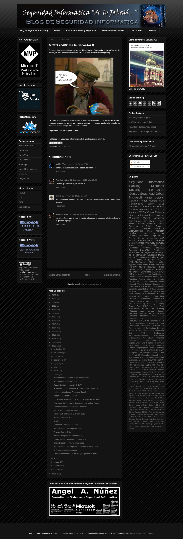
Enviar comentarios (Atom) (90, 284)
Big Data (147, 304)
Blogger (160, 257)
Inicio (87, 275)
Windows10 (150, 243)
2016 (54, 331)
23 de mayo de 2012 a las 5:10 (74, 196)
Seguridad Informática (146, 182)
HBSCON (139, 388)
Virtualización (134, 338)
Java (158, 393)
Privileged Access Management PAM (144, 414)
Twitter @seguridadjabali (140, 117)
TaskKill (136, 426)
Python (131, 417)
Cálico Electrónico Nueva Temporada (68, 443)
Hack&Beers (140, 323)
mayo (56, 374)
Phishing (145, 412)
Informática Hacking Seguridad (81, 30)
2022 (54, 310)
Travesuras (135, 221)
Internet (143, 209)
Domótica (152, 384)
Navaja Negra (147, 313)
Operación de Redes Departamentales (146, 407)
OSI (20, 197)
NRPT (156, 402)
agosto (57, 364)
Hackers (153, 30)
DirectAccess (142, 384)
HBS (162, 264)
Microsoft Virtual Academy (146, 218)
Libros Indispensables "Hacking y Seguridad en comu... (76, 454)
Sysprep (149, 424)
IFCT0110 (151, 350)
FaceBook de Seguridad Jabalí (142, 127)
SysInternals (159, 333)
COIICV (143, 377)
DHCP (131, 323)
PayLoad (138, 412)
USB (148, 362)
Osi (130, 333)
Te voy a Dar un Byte (62, 432)
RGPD (144, 417)
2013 (54, 342)
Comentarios (137, 166)
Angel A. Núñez (62, 180)
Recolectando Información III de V (67, 385)
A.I (144, 338)
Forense (142, 279)
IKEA (150, 391)
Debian (132, 348)
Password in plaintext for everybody (68, 436)
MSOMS (132, 398)
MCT (161, 200)
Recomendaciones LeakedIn (65, 396)
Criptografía (146, 228)
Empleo (132, 306)
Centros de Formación (142, 274)
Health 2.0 (156, 388)
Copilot (132, 343)
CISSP (150, 338)
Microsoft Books (156, 282)
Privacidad (152, 245)
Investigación (150, 353)
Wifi (130, 304)
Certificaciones (148, 206)
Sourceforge (24, 207)
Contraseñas (159, 379)
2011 (54, 474)
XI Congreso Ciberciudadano (65, 450)
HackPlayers (24, 160)
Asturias (133, 212)
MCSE (161, 236)
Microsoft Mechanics (156, 400)
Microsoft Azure (156, 209)
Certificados (159, 250)
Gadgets (155, 386)
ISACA (161, 350)
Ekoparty (137, 294)
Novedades (159, 331)
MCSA (142, 212)
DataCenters (154, 381)
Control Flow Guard (136, 381)
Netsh (145, 405)
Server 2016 (155, 203)
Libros (141, 238)
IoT (150, 393)
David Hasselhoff (156, 345)
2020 (54, 317)
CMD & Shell (137, 30)
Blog (145, 221)
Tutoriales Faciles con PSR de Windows (69, 407)
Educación (152, 255)
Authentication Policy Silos (153, 367)
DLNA (147, 381)
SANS (149, 417)
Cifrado (161, 224)
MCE (162, 238)
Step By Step (140, 424)
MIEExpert (160, 294)
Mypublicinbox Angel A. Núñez (142, 146)
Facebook (159, 228)
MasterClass (159, 398)
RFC (136, 417)
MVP (139, 282)
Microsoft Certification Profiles (142, 257)
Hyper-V (132, 264)
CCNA (151, 262)
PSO (147, 410)
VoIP (157, 301)
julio (56, 367)
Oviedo (132, 238)
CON (148, 377)
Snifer (58, 196)
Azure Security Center (152, 318)
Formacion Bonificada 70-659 (65, 425)
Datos (139, 264)
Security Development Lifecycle (147, 419)
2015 (54, 335)
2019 (54, 320)
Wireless (160, 362)
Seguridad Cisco (155, 267)
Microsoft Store (151, 296)
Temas (57, 30)
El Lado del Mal (26, 145)
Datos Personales (151, 264)
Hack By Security (155, 279)
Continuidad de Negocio (145, 379)
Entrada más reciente (59, 275)
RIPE (21, 202)
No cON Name (148, 358)
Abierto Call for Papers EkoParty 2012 (69, 414)
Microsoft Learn (157, 355)
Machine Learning (145, 398)
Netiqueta (138, 405)
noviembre (58, 353)
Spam (142, 362)
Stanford (161, 421)
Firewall (152, 348)
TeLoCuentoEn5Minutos (138, 335)
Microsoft (68, 147)
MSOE (137, 355)
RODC (151, 360)
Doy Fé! (56, 421)
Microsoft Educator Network (142, 240)
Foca (139, 306)
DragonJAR (24, 178)
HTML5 (145, 388)
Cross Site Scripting (144, 343)
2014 (54, 339)
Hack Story (159, 306)
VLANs (153, 362)
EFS (143, 386)
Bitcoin (145, 370)
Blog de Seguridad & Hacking (34, 30)
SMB (162, 417)
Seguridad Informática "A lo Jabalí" (28, 268)
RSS (143, 333)
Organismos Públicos (137, 410)
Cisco (141, 243)
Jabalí (154, 393)
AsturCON (160, 365)
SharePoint (144, 421)
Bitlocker (153, 370)
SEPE (158, 417)
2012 (54, 346)
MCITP (161, 260)
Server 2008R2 (136, 269)
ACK (153, 365)
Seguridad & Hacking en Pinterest (144, 131)
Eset (140, 289)
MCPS (132, 252)
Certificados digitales (150, 277)
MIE (131, 274)
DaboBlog (23, 150)
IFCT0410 (144, 391)
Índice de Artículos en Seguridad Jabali (69, 392)
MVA (149, 231)
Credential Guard (157, 321)
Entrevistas (146, 272)
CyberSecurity (158, 304)
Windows (134, 206)
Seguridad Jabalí (152, 193)
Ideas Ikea (160, 391)
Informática (152, 238)
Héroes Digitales (152, 323)
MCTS (60, 147)
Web (162, 301)
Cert (152, 377)
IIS (157, 350)
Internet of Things (135, 393)
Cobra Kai (132, 379)
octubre (57, 356)
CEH (155, 372)
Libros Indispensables (141, 215)
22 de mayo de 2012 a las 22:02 (75, 164)
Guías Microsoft (157, 289)
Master (142, 311)
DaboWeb (23, 155)
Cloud (152, 221)
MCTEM (151, 395)
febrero (57, 466)
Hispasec (151, 294)
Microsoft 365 (135, 291)
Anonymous (134, 272)
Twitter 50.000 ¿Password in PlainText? (69, 439)
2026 (54, 295)
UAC (148, 426)
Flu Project (23, 164)
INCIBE (22, 193)
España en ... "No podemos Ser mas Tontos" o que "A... (76, 388)
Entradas (136, 162)
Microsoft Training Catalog (140, 284)
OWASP (152, 405)
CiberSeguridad (136, 231)
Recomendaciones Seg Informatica (67, 428)
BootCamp (133, 321)
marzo (57, 462)
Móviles (146, 331)
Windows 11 (159, 426)
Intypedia (145, 393)
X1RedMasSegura (137, 262)
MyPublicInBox (135, 358)
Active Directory (137, 224)
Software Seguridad (154, 269)
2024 (54, 302)
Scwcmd (132, 419)
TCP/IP (154, 316)
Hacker (161, 262)
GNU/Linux (147, 306)
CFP (159, 372)
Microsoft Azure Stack (138, 400)
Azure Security (136, 245)
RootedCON (159, 360)
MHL (156, 395)
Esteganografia (142, 348)
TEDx (162, 316)
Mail (145, 282)
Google (153, 236)
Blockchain (133, 372)
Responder (60, 171)
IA (145, 350)
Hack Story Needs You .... (64, 417)
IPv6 (154, 391)
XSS (131, 365)
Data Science (141, 345)
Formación (156, 189)
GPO (131, 260)
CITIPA (137, 377)
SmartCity (153, 421)
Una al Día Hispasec (28, 169)
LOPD (155, 272)
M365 (131, 355)
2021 (54, 313)
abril (56, 458)
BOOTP (132, 370)
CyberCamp (159, 343)
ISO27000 (133, 311)
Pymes (160, 221)
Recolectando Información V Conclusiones (70, 378)
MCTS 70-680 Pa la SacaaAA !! (66, 410)
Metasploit (145, 355)
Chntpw (157, 377)
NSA (152, 331)
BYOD (139, 370)
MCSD (161, 255)
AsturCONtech (134, 367)
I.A (142, 350)
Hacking (135, 186)
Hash (150, 388)
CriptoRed (133, 248)
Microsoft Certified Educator (146, 232)
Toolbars (143, 426)
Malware (159, 212)
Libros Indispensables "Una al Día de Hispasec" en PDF (76, 399)
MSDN (161, 395)
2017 (54, 328)
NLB (151, 402)
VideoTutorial (159, 335)
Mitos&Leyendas (142, 402)
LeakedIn (143, 395)
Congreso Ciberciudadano (152, 340)
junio (56, 371)
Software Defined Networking (141, 301)
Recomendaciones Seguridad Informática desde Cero (75, 446)
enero (56, 469)
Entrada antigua (112, 275)
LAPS (137, 395)
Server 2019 (134, 362)
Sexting (136, 421)
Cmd (162, 245)
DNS (162, 277)
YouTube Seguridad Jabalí (140, 122)
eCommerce (139, 365)
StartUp (131, 424)
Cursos (134, 193)
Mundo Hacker (135, 331)
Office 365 (160, 405)
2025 (54, 299)
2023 (54, 306)
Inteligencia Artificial (137, 353)
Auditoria (137, 304)
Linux (161, 272)
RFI (140, 417)
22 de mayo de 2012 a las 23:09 (83, 180)
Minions (132, 402)
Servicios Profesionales (113, 30)
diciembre (58, 349)
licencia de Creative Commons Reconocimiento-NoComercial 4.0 (29, 275)
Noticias (160, 215)
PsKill (162, 414)
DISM (131, 345)
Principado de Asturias (141, 226)
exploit (148, 365)
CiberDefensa (158, 287)
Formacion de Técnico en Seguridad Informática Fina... (76, 403)
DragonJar (133, 289)
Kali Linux (160, 353)
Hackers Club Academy (153, 309)
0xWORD (23, 174)
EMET (149, 386)
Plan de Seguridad (145, 252)
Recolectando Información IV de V (67, 381)
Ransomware (159, 299)
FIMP (144, 294)
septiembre (59, 360)
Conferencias (136, 203)
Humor (148, 197)
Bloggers (151, 224)
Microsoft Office (136, 296)
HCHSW (133, 267)
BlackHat (161, 370)
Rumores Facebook (138, 236)
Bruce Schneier (142, 372)
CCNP (151, 372)
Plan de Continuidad (156, 412)
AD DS (138, 287)
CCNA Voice (144, 321)
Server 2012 (157, 233)
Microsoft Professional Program (151, 328)
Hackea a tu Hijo (146, 260)
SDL (153, 417)
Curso (150, 212)
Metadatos (145, 326)
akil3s (58, 164)
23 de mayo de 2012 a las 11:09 (83, 214)
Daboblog (133, 279)
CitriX (162, 377)
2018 (54, 324)
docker (131, 428)
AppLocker (133, 318)
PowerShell (145, 250)
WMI (152, 426)
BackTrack (147, 287)
